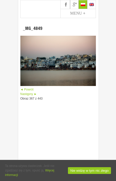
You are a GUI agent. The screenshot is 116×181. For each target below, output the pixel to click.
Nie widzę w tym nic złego (89, 170)
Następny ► (28, 94)
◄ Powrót (27, 89)
